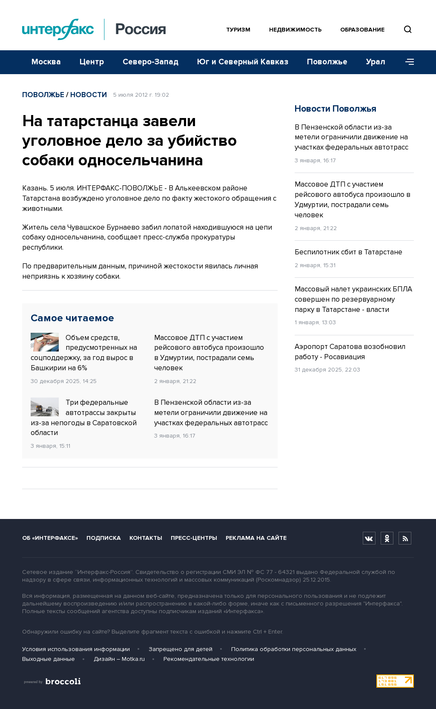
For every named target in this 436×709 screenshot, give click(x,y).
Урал (375, 62)
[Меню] (406, 62)
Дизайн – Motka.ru (119, 659)
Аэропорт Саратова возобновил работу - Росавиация (350, 351)
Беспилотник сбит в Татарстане (348, 252)
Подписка (103, 538)
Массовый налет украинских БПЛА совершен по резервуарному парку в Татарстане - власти (353, 299)
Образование (362, 29)
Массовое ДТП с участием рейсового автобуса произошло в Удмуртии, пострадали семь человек (209, 352)
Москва (46, 62)
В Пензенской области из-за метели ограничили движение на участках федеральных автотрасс (211, 412)
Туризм (238, 29)
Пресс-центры (194, 538)
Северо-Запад (150, 62)
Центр (92, 62)
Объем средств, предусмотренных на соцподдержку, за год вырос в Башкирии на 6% (84, 352)
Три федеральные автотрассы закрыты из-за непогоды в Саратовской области (84, 417)
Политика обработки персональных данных (293, 649)
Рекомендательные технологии (209, 659)
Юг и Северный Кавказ (242, 62)
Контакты (145, 538)
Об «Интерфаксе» (50, 538)
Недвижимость (295, 29)
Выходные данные (48, 659)
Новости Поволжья (335, 109)
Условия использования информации (76, 649)
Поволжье (327, 62)
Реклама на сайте (256, 538)
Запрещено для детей (180, 649)
